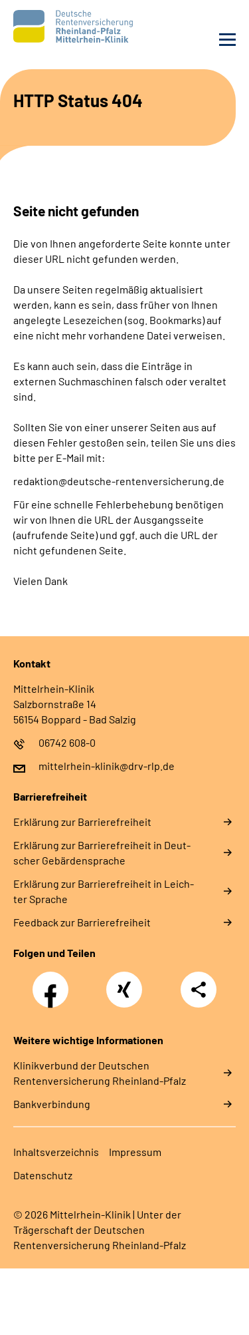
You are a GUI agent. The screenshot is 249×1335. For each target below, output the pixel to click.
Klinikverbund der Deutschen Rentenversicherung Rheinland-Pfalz (99, 1073)
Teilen (198, 989)
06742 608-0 (67, 742)
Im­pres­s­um (135, 1151)
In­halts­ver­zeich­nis (56, 1151)
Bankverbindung (51, 1103)
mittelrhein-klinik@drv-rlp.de (107, 765)
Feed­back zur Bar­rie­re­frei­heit (82, 922)
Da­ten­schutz (42, 1175)
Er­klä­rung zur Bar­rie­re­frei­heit (82, 821)
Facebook (54, 982)
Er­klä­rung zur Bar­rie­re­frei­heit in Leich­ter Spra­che (103, 891)
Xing (124, 982)
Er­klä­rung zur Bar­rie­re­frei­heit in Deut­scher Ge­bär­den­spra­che (102, 852)
